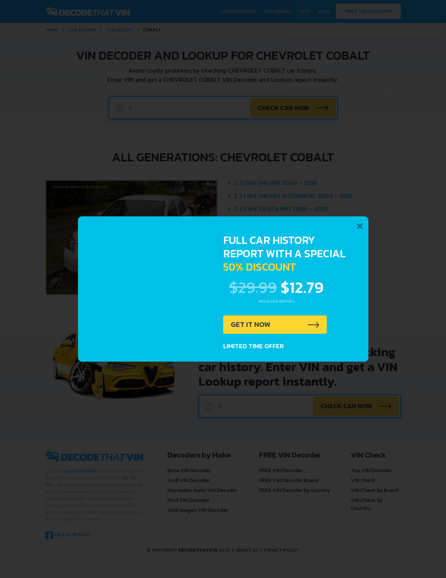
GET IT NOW (251, 325)
